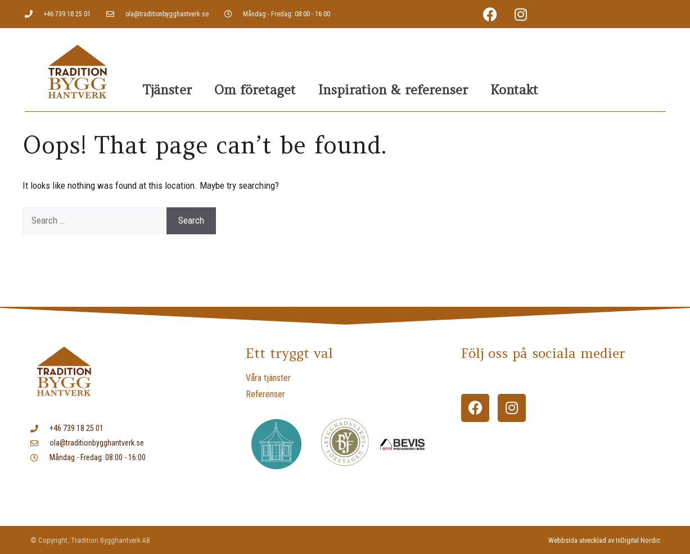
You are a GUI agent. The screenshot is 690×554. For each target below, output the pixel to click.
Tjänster (167, 90)
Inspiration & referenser (393, 90)
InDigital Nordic (638, 540)
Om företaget (255, 90)
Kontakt (514, 90)
